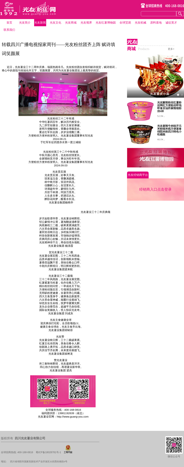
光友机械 (140, 22)
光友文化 (55, 22)
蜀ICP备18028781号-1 (48, 452)
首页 (9, 22)
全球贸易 (125, 22)
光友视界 (86, 22)
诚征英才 (171, 22)
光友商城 (71, 22)
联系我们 (9, 29)
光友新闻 (40, 22)
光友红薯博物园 (106, 22)
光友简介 (25, 22)
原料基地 (156, 22)
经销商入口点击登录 (155, 189)
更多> (171, 48)
